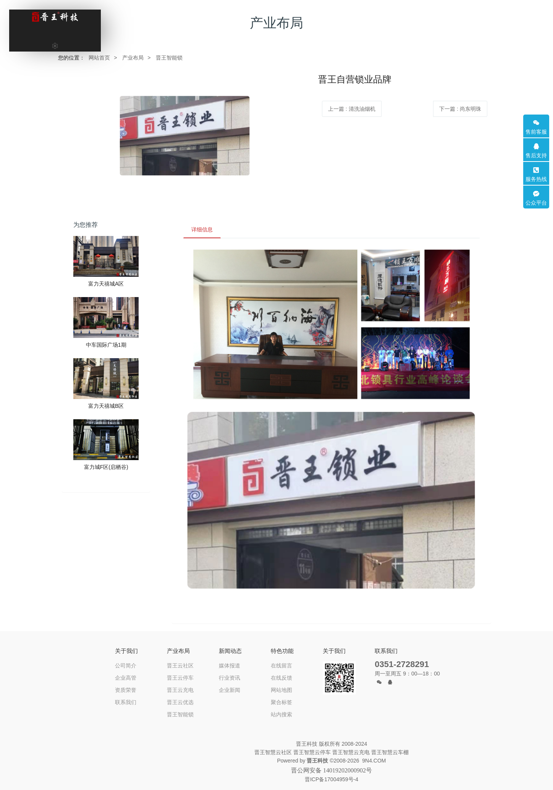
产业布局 (133, 58)
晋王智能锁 (169, 58)
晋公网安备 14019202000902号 (331, 770)
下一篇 (460, 109)
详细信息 (202, 229)
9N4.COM (374, 761)
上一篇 (351, 109)
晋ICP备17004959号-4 (331, 779)
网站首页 (99, 58)
